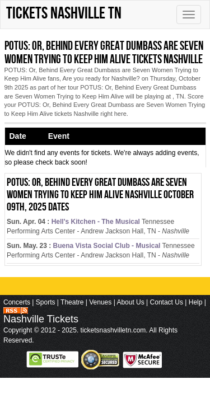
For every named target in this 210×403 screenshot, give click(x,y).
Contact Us (166, 302)
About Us (130, 302)
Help (196, 302)
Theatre (71, 302)
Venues (100, 302)
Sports (45, 302)
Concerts (16, 302)
